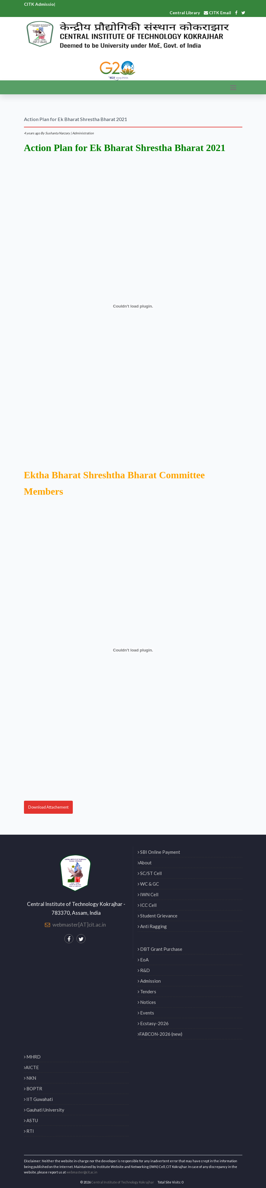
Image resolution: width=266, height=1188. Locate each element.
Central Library (185, 12)
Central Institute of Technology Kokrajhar (122, 1182)
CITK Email (217, 12)
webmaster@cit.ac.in (81, 1172)
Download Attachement (48, 807)
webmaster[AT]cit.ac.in (79, 924)
